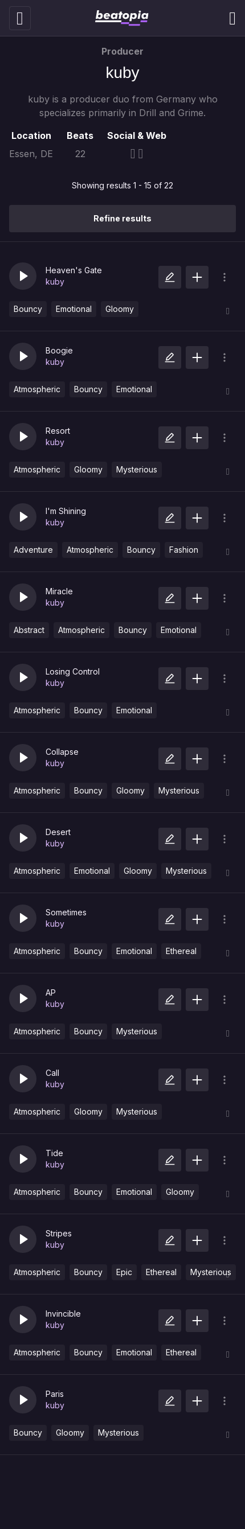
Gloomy (119, 309)
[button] (22, 276)
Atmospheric (37, 389)
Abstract (29, 630)
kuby (55, 281)
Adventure (33, 549)
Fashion (183, 549)
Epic (124, 1272)
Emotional (74, 309)
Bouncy (28, 309)
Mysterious (136, 469)
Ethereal (181, 951)
